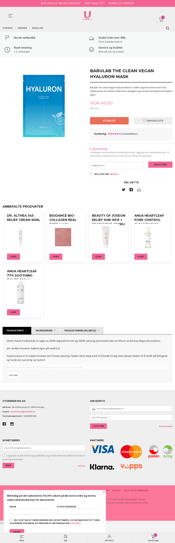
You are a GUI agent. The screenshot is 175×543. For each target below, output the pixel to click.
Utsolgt (109, 121)
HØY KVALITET (94, 3)
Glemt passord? (165, 444)
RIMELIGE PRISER (121, 3)
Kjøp (13, 266)
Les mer (13, 393)
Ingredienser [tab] (44, 349)
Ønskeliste (153, 121)
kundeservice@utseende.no (23, 429)
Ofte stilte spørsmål (136, 508)
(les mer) (75, 523)
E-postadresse (78, 509)
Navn (31, 509)
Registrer (160, 165)
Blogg (116, 508)
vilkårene (114, 174)
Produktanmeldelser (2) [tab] (80, 349)
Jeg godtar (101, 175)
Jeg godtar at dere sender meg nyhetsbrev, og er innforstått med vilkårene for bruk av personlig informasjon (44, 475)
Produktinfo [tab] (15, 349)
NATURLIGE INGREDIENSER (60, 3)
